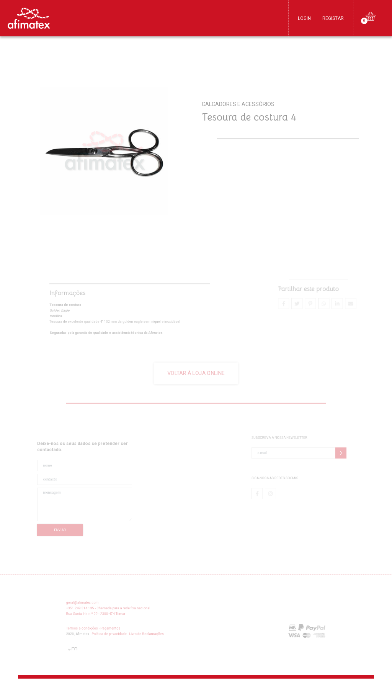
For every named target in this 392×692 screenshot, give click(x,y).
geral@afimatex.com (98, 605)
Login (304, 18)
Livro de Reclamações (153, 633)
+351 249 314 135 (96, 610)
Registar (333, 18)
